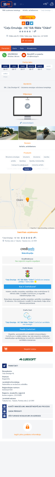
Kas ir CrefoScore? (27, 286)
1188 (6, 4)
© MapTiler (33, 228)
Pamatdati (5, 48)
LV (22, 4)
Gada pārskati (15, 411)
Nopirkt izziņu (30, 349)
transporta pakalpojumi (19, 165)
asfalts (13, 161)
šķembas (22, 161)
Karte (15, 48)
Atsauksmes (32, 48)
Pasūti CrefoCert (27, 329)
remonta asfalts (38, 165)
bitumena (36, 157)
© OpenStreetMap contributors (45, 228)
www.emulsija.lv (27, 123)
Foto (22, 48)
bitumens (26, 157)
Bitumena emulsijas (13, 157)
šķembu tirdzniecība (36, 161)
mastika (46, 157)
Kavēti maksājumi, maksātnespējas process (29, 406)
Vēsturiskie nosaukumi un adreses (24, 416)
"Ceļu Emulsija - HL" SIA (11, 238)
